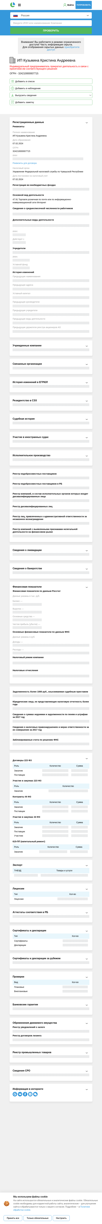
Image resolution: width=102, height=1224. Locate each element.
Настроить (61, 1218)
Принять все (13, 1218)
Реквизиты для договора (25, 163)
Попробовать (84, 5)
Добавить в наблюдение (28, 88)
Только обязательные (37, 1218)
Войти (70, 5)
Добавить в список (25, 81)
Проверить (51, 30)
